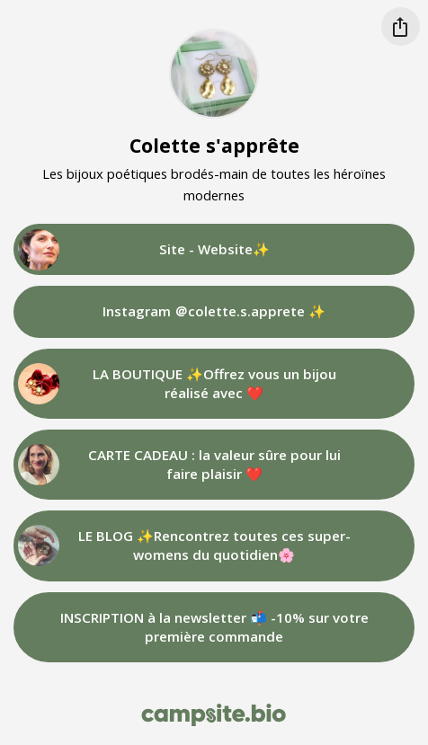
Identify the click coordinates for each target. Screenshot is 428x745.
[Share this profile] (400, 26)
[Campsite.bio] (213, 715)
